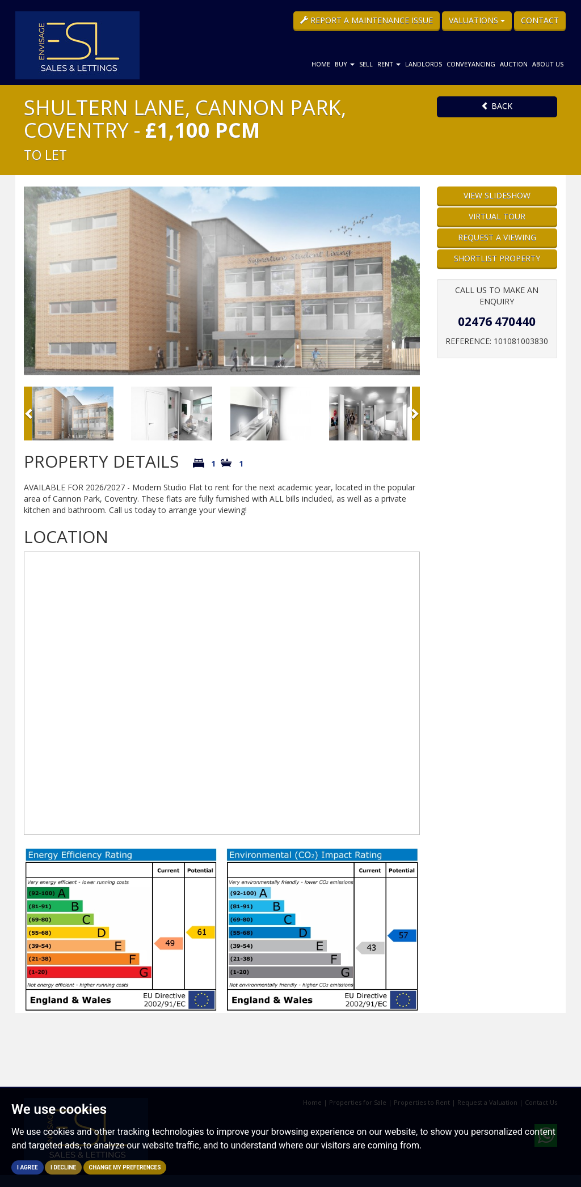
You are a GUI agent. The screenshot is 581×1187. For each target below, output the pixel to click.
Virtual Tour (497, 216)
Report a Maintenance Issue (366, 20)
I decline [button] (63, 1167)
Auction (514, 64)
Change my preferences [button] (125, 1167)
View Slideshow (497, 195)
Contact (540, 20)
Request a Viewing (497, 237)
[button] (28, 413)
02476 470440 (497, 321)
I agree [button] (27, 1167)
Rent (389, 64)
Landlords (423, 64)
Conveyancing (471, 64)
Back (496, 105)
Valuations (477, 20)
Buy (345, 64)
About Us (547, 64)
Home (320, 64)
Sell (366, 64)
